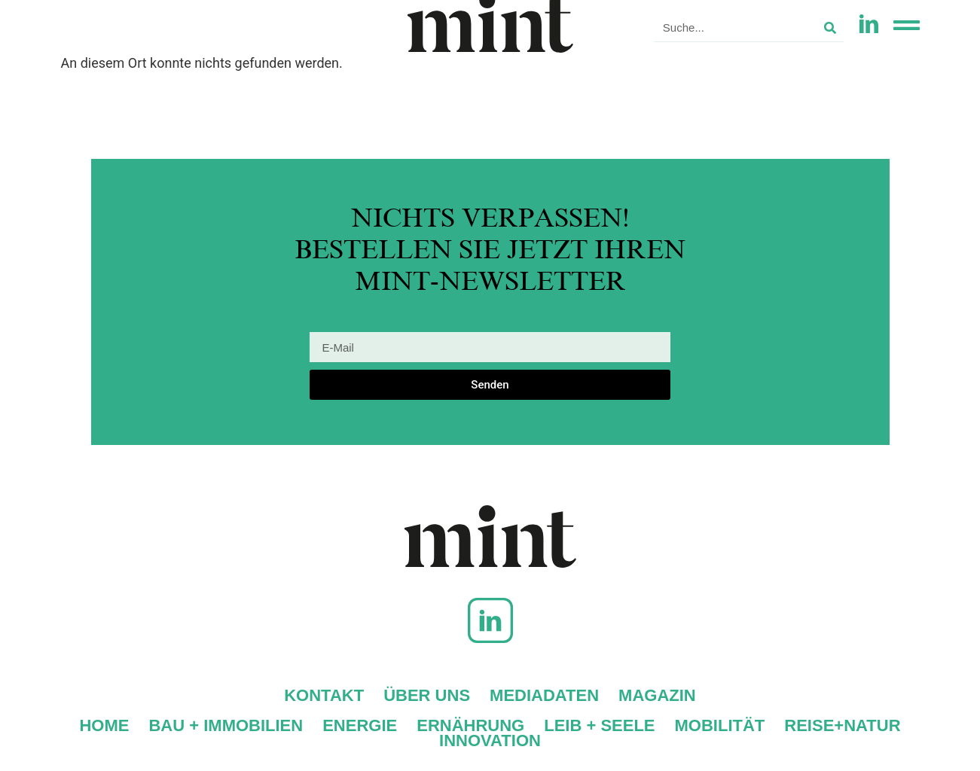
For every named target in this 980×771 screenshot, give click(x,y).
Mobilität (720, 725)
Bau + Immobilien (225, 725)
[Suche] (830, 27)
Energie (359, 725)
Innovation (490, 740)
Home (104, 725)
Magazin (657, 695)
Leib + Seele (599, 725)
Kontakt (324, 695)
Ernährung (470, 725)
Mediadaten (544, 695)
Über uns (426, 695)
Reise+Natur (842, 725)
